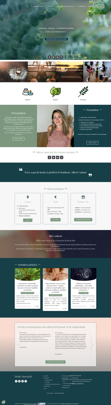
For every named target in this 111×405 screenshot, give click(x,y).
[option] (74, 342)
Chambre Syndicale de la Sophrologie (69, 403)
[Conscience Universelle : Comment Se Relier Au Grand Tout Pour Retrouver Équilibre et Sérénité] (27, 274)
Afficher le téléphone (24, 215)
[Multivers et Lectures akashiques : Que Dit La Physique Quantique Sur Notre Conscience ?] (83, 274)
